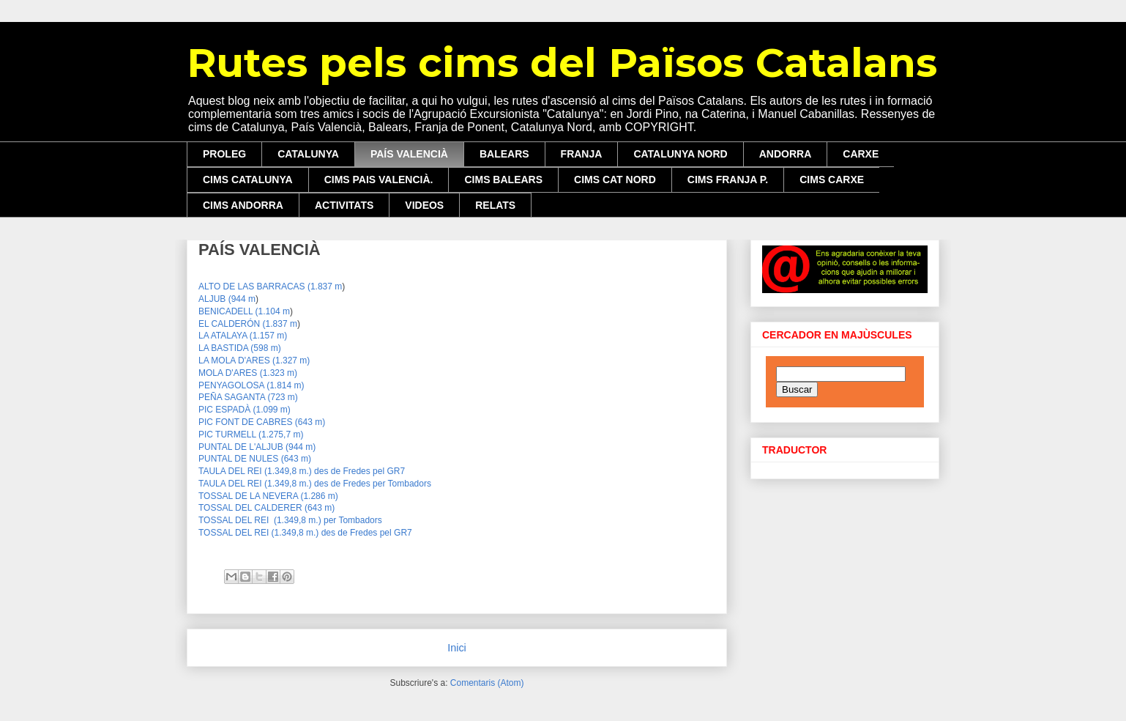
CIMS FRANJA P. (727, 179)
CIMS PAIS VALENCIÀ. (378, 179)
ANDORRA (785, 154)
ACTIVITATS (344, 205)
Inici (456, 648)
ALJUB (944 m (227, 299)
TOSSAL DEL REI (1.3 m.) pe (290, 520)
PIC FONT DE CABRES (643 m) (261, 422)
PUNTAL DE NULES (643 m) (254, 459)
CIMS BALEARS (503, 179)
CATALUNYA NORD (680, 154)
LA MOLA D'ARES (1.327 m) (254, 360)
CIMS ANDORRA (243, 205)
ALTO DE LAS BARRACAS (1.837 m (270, 286)
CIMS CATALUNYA (248, 179)
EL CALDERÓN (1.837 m (247, 324)
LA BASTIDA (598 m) (239, 348)
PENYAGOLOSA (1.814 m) (251, 385)
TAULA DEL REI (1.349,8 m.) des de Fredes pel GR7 (301, 471)
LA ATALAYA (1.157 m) (242, 335)
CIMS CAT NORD (615, 179)
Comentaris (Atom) (487, 683)
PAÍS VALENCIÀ (409, 154)
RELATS (495, 205)
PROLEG (224, 154)
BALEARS (504, 154)
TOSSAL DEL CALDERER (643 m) (266, 508)
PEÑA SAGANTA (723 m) (248, 397)
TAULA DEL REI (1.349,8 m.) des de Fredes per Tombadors (314, 483)
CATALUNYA (308, 154)
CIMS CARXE (831, 179)
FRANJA (582, 154)
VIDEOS (424, 205)
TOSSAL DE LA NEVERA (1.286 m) (268, 496)
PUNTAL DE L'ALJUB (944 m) (257, 447)
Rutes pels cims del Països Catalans (562, 62)
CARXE (861, 154)
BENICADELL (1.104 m (244, 311)
